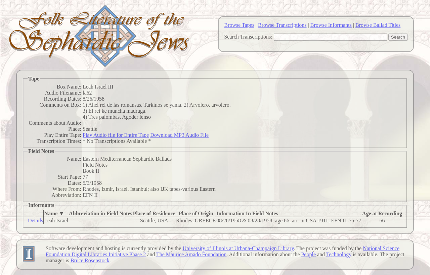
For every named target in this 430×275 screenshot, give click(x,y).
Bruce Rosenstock (90, 260)
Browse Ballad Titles (377, 25)
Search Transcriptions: (248, 37)
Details (35, 220)
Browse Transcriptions (282, 25)
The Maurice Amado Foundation (191, 254)
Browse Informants (331, 25)
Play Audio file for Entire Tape (116, 135)
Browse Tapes (239, 25)
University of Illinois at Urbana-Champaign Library (238, 248)
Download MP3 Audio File (179, 135)
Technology (338, 254)
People (308, 254)
